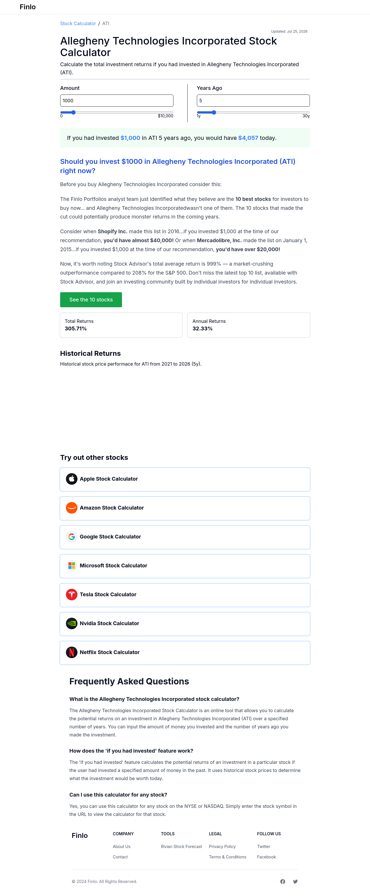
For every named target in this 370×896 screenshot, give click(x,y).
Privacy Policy (222, 846)
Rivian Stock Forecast (181, 846)
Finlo (92, 881)
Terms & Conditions (227, 856)
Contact (120, 856)
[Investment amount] (116, 112)
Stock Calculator (78, 23)
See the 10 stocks (91, 300)
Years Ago (209, 88)
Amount (69, 88)
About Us (121, 846)
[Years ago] (253, 112)
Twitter (263, 846)
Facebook (266, 856)
